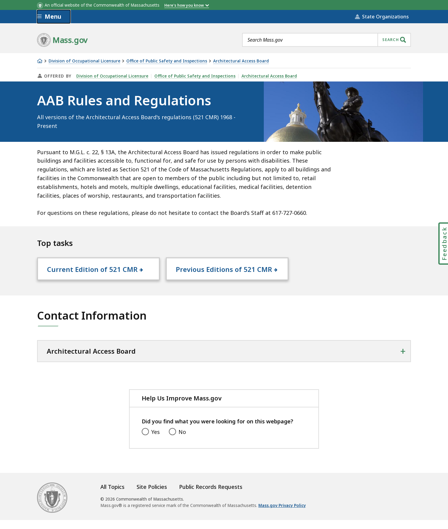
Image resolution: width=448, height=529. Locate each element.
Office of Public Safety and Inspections (166, 61)
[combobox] (326, 40)
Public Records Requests (210, 496)
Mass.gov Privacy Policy (282, 515)
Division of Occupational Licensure (84, 61)
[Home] (39, 61)
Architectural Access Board (241, 61)
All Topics (112, 496)
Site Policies (152, 496)
